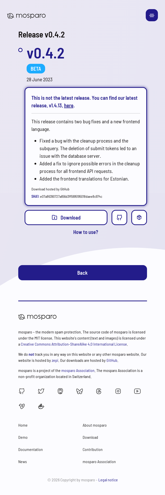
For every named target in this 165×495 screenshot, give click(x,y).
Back (82, 273)
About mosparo (95, 425)
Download (66, 217)
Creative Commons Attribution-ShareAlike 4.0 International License (74, 344)
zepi (55, 360)
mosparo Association (78, 370)
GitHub (111, 360)
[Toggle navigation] (152, 15)
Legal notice (108, 479)
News (22, 461)
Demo (23, 437)
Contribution (93, 449)
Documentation (30, 449)
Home (23, 425)
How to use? (85, 232)
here (69, 105)
